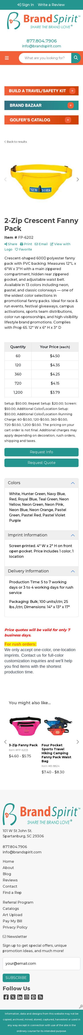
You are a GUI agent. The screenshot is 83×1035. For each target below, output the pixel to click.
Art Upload (12, 915)
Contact (10, 886)
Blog (7, 874)
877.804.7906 (42, 41)
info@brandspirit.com (41, 46)
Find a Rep (12, 893)
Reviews (10, 880)
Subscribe (16, 978)
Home (8, 861)
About (8, 868)
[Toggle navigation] (7, 58)
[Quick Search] (45, 58)
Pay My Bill (12, 921)
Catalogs (11, 909)
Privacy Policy (15, 927)
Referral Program (18, 902)
